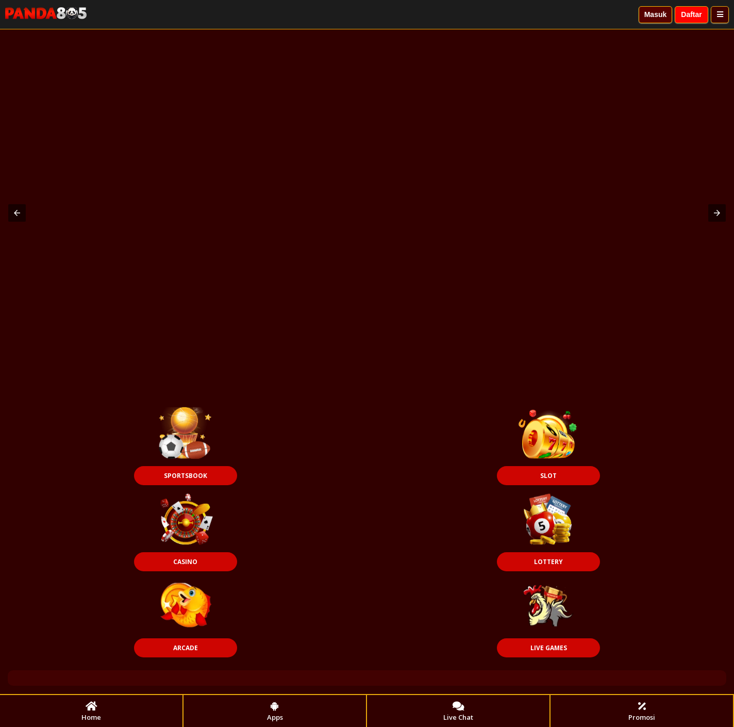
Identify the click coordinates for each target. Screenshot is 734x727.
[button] (17, 213)
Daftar (691, 14)
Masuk (655, 14)
